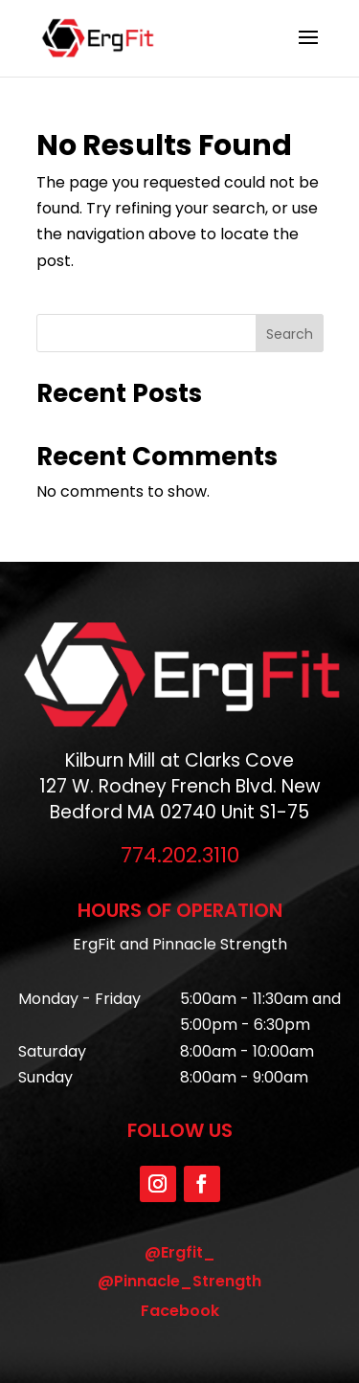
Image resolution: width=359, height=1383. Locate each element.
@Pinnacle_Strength (179, 1281)
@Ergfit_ (180, 1252)
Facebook (180, 1311)
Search (289, 334)
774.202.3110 (180, 855)
